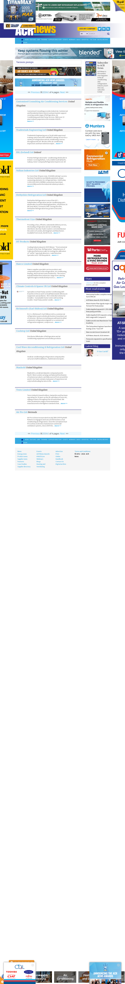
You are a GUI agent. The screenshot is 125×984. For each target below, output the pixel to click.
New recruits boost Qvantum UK (98, 332)
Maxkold (20, 367)
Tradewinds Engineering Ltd (31, 130)
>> (67, 92)
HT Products (22, 241)
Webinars (72, 39)
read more (14, 981)
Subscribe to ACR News (102, 65)
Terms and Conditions (82, 451)
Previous (35, 92)
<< (29, 92)
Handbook (59, 459)
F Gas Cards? (102, 351)
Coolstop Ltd (22, 331)
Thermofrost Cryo (25, 219)
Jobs (38, 39)
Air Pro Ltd (21, 412)
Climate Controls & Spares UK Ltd (33, 286)
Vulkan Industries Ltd (27, 170)
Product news (23, 456)
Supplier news (22, 459)
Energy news (22, 454)
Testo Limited (23, 390)
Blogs (78, 39)
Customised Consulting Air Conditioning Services (41, 101)
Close (32, 962)
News (27, 39)
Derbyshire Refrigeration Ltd (31, 195)
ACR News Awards (43, 454)
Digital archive (102, 39)
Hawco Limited (24, 264)
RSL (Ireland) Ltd (24, 152)
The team (93, 39)
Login (24, 42)
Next (62, 92)
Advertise (85, 39)
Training (44, 39)
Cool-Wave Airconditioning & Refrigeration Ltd (40, 347)
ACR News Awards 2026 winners (97, 336)
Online (58, 456)
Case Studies (22, 464)
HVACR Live (41, 456)
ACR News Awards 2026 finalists (97, 300)
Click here (89, 283)
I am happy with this (21, 974)
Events (65, 39)
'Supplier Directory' (103, 30)
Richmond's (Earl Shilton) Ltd (31, 308)
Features (33, 39)
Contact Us (60, 461)
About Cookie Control (11, 962)
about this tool (29, 977)
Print (57, 454)
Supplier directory (55, 39)
